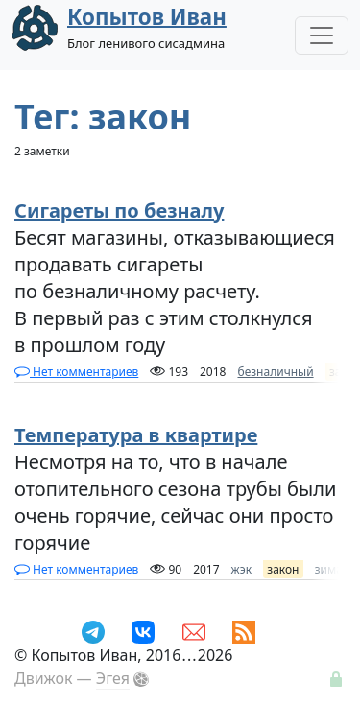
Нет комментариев (76, 372)
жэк (241, 569)
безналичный (275, 372)
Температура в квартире (135, 435)
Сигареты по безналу (119, 210)
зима (329, 569)
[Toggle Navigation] (321, 35)
